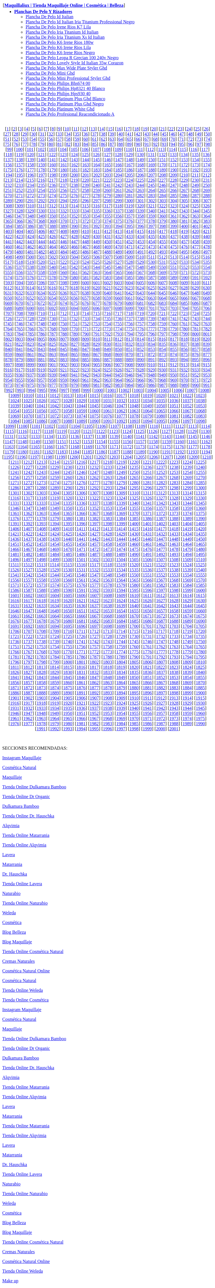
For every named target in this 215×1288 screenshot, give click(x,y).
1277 (94, 482)
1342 (160, 503)
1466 (14, 549)
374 (107, 221)
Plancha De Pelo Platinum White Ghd (60, 109)
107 (96, 149)
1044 (81, 405)
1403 (173, 523)
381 (184, 221)
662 (140, 298)
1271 (14, 482)
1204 (127, 457)
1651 (81, 610)
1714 (120, 631)
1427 (94, 533)
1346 (14, 508)
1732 (160, 636)
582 (96, 277)
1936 (81, 708)
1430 (133, 533)
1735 (200, 636)
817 (173, 339)
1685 (133, 621)
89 (129, 144)
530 (151, 262)
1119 (61, 431)
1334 (54, 503)
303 (162, 200)
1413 (107, 528)
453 (140, 241)
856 (184, 349)
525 (96, 262)
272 (30, 195)
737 (129, 318)
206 (140, 175)
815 (151, 339)
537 (19, 267)
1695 (67, 626)
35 (77, 134)
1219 (120, 462)
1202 (100, 457)
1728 (107, 636)
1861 (81, 682)
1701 (147, 626)
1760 (133, 646)
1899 (187, 692)
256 (63, 190)
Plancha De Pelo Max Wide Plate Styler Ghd (66, 68)
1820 (133, 667)
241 (107, 185)
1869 (187, 682)
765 (19, 328)
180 (63, 169)
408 (63, 231)
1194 (205, 451)
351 (63, 216)
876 (195, 354)
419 (184, 231)
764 (8, 328)
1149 (35, 441)
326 (206, 205)
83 (77, 144)
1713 (107, 631)
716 (107, 313)
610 (195, 282)
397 (151, 226)
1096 (173, 421)
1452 (27, 544)
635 (52, 293)
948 (151, 375)
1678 (41, 621)
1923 (107, 703)
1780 (200, 651)
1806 (147, 662)
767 (41, 328)
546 (118, 267)
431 (107, 236)
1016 (107, 395)
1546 (81, 575)
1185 (87, 451)
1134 (48, 436)
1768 (41, 651)
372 (85, 221)
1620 (67, 600)
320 (140, 205)
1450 (200, 539)
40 (120, 134)
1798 (41, 662)
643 (140, 293)
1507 (160, 559)
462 (30, 246)
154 (195, 159)
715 (96, 313)
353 (85, 216)
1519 (120, 564)
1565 (133, 580)
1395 (67, 523)
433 (129, 236)
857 (195, 349)
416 (151, 231)
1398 (107, 523)
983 (118, 385)
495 (184, 252)
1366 (81, 513)
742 (184, 318)
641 (118, 293)
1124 (126, 431)
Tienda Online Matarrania (25, 835)
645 (162, 293)
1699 (120, 626)
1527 (27, 569)
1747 (160, 641)
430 (96, 236)
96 (190, 144)
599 (74, 282)
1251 (147, 472)
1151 (61, 441)
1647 (27, 610)
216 (41, 180)
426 (52, 236)
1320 (67, 498)
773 (107, 328)
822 (19, 344)
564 (107, 272)
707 (8, 313)
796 (151, 334)
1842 (27, 677)
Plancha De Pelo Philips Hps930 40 (58, 93)
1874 (54, 687)
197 (41, 175)
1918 (41, 703)
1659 (187, 610)
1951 (81, 713)
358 (140, 216)
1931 (14, 708)
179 (52, 169)
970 (184, 380)
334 (85, 210)
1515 (67, 564)
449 (96, 241)
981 (96, 385)
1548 (107, 575)
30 (33, 134)
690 (30, 308)
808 (74, 339)
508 (118, 257)
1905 (67, 698)
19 (145, 128)
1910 (134, 698)
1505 (133, 559)
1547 (94, 575)
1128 (179, 431)
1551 (147, 575)
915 (206, 364)
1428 (107, 533)
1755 (67, 646)
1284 (187, 482)
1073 (67, 416)
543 (85, 267)
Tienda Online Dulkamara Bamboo (34, 786)
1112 (179, 426)
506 (96, 257)
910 (151, 364)
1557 (27, 580)
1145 (192, 436)
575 (19, 277)
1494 (187, 554)
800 (195, 334)
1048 (133, 405)
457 (184, 241)
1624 (120, 600)
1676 (14, 621)
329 (30, 210)
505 (85, 257)
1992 (54, 728)
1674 (187, 616)
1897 (160, 692)
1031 (107, 400)
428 (74, 236)
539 (41, 267)
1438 (41, 539)
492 (151, 252)
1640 (133, 605)
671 (30, 303)
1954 (120, 713)
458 (195, 241)
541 (63, 267)
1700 (133, 626)
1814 (54, 667)
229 (184, 180)
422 (8, 236)
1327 (160, 498)
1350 (67, 508)
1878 (107, 687)
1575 (67, 585)
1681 (81, 621)
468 (96, 246)
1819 (120, 667)
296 (85, 200)
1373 (173, 513)
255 (52, 190)
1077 (120, 416)
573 (206, 272)
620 (96, 287)
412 (107, 231)
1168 (74, 446)
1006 (178, 390)
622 (118, 287)
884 (74, 359)
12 (84, 128)
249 (195, 185)
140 (41, 159)
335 (96, 210)
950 (173, 375)
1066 (173, 410)
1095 (160, 421)
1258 (41, 477)
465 (63, 246)
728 (30, 318)
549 (151, 267)
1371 (147, 513)
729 (41, 318)
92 (155, 144)
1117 (35, 431)
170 (162, 164)
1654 (120, 610)
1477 (160, 549)
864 (63, 354)
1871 (14, 687)
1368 (107, 513)
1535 (133, 569)
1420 (200, 528)
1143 (166, 436)
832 (129, 344)
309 (19, 205)
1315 (200, 492)
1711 (81, 631)
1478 (173, 549)
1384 (120, 518)
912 (173, 364)
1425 (67, 533)
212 (206, 175)
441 (8, 241)
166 (118, 164)
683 (162, 303)
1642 (160, 605)
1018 (133, 395)
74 (208, 139)
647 (184, 293)
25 (197, 128)
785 (30, 334)
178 (41, 169)
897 (8, 364)
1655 (133, 610)
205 (129, 175)
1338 (107, 503)
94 (173, 144)
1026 (41, 400)
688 (8, 308)
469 (107, 246)
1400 (133, 523)
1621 (81, 600)
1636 (81, 605)
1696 (81, 626)
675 (74, 303)
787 (52, 334)
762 (195, 323)
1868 (173, 682)
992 (9, 390)
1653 (107, 610)
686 (195, 303)
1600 (200, 590)
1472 (94, 549)
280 (118, 195)
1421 (14, 533)
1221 (147, 462)
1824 (187, 667)
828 (85, 344)
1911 (147, 698)
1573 (41, 585)
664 (162, 298)
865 (74, 354)
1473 (107, 549)
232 (8, 185)
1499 (54, 559)
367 (30, 221)
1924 (120, 703)
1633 (41, 605)
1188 (127, 451)
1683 (107, 621)
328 (19, 210)
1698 (107, 626)
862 (41, 354)
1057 (54, 410)
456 (173, 241)
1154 (100, 441)
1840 (200, 672)
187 (140, 169)
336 (107, 210)
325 (195, 205)
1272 (27, 482)
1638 (107, 605)
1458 (107, 544)
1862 (94, 682)
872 (151, 354)
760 (173, 323)
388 (52, 226)
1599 (187, 590)
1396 (81, 523)
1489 (120, 554)
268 (195, 190)
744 (206, 318)
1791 (147, 657)
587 (151, 277)
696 (96, 308)
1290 (67, 487)
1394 (54, 523)
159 (41, 164)
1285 (200, 482)
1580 (133, 585)
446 (63, 241)
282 (140, 195)
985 (140, 385)
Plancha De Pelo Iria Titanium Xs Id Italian (65, 37)
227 (162, 180)
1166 (48, 446)
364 (206, 216)
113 (161, 149)
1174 (153, 446)
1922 (94, 703)
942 (85, 375)
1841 (14, 677)
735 (107, 318)
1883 (173, 687)
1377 (27, 518)
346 (8, 216)
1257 (27, 477)
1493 (173, 554)
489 (118, 252)
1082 (187, 416)
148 (129, 159)
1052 (187, 405)
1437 (27, 539)
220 (85, 180)
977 (52, 385)
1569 (187, 580)
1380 (67, 518)
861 (30, 354)
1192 (179, 451)
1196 (21, 457)
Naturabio (11, 893)
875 (184, 354)
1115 (9, 431)
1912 (160, 698)
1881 (147, 687)
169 (151, 164)
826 (63, 344)
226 (151, 180)
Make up (10, 1280)
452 (129, 241)
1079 (147, 416)
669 (8, 303)
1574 (54, 585)
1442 (94, 539)
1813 (41, 667)
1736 (14, 641)
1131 (9, 436)
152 (173, 159)
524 (85, 262)
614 (30, 287)
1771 (81, 651)
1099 (9, 426)
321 (151, 205)
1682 (94, 621)
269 (206, 190)
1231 (81, 467)
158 (30, 164)
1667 (94, 616)
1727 (94, 636)
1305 (67, 492)
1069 (14, 416)
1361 (14, 513)
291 (30, 200)
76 (16, 144)
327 (8, 210)
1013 (67, 395)
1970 (133, 718)
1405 (200, 523)
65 (129, 139)
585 (129, 277)
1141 (140, 436)
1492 (160, 554)
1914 (187, 698)
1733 (173, 636)
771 (85, 328)
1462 (160, 544)
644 (151, 293)
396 (140, 226)
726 (8, 318)
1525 (200, 564)
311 (41, 205)
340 (151, 210)
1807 (160, 662)
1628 (173, 600)
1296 (147, 487)
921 (63, 369)
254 (41, 190)
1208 (180, 457)
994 (31, 390)
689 (19, 308)
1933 (41, 708)
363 (195, 216)
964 (118, 380)
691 (41, 308)
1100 (22, 426)
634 (41, 293)
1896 (147, 692)
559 (52, 272)
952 (195, 375)
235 (41, 185)
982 (107, 385)
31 (42, 134)
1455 (67, 544)
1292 (94, 487)
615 (41, 287)
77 (24, 144)
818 (184, 339)
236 (52, 185)
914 (195, 364)
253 (30, 190)
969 (173, 380)
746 (19, 323)
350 (52, 216)
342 (173, 210)
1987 (160, 723)
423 (19, 236)
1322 (94, 498)
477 (195, 246)
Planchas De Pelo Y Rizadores (43, 11)
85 (94, 144)
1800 (67, 662)
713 (74, 313)
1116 (22, 431)
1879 (120, 687)
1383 (107, 518)
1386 (147, 518)
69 (164, 139)
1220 (133, 462)
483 (52, 252)
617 (63, 287)
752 (85, 323)
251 (8, 190)
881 (41, 359)
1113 (192, 426)
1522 (160, 564)
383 (206, 221)
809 (85, 339)
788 (63, 334)
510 (140, 257)
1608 (107, 595)
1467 (27, 549)
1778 (173, 651)
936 (19, 375)
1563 (107, 580)
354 (96, 216)
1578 (107, 585)
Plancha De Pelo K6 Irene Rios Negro (60, 52)
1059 (81, 410)
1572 (27, 585)
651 (19, 298)
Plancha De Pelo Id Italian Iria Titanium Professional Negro (80, 21)
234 (30, 185)
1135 (61, 436)
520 (41, 262)
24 (189, 128)
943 (96, 375)
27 (7, 134)
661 (129, 298)
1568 (173, 580)
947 (140, 375)
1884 (187, 687)
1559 (54, 580)
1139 (113, 436)
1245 (67, 472)
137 (8, 159)
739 (151, 318)
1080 (160, 416)
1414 (120, 528)
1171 (113, 446)
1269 (187, 477)
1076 (107, 416)
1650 (67, 610)
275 (63, 195)
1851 (147, 677)
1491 (147, 554)
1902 (27, 698)
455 (162, 241)
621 (107, 287)
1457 (94, 544)
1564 (120, 580)
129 (129, 154)
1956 (147, 713)
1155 (113, 441)
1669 (120, 616)
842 (30, 349)
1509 (187, 559)
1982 (94, 723)
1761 (147, 646)
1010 (27, 395)
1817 (94, 667)
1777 (160, 651)
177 (30, 169)
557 (30, 272)
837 (184, 344)
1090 (94, 421)
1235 (133, 467)
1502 (94, 559)
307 (206, 200)
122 (52, 154)
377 (140, 221)
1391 (14, 523)
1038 (200, 400)
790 (85, 334)
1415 (133, 528)
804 (30, 339)
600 (85, 282)
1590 (67, 590)
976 (41, 385)
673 (52, 303)
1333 (41, 503)
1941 (147, 708)
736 (118, 318)
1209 (193, 457)
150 (151, 159)
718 (129, 313)
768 (52, 328)
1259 (54, 477)
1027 (54, 400)
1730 (133, 636)
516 (206, 257)
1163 (9, 446)
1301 (14, 492)
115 (183, 149)
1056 (41, 410)
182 (85, 169)
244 (140, 185)
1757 (94, 646)
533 (184, 262)
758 (151, 323)
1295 (133, 487)
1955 (133, 713)
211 (195, 175)
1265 (133, 477)
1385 (133, 518)
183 (96, 169)
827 (74, 344)
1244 (54, 472)
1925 (133, 703)
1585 (200, 585)
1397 (94, 523)
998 (75, 390)
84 (85, 144)
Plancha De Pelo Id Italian (49, 16)
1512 (27, 564)
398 (162, 226)
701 (151, 308)
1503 (107, 559)
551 (173, 267)
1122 (100, 431)
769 (63, 328)
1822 (160, 667)
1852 (160, 677)
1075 (94, 416)
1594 (120, 590)
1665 (67, 616)
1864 (120, 682)
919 (41, 369)
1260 (67, 477)
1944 (187, 708)
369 (52, 221)
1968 (107, 718)
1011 (41, 395)
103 (52, 149)
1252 (160, 472)
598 (63, 282)
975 (30, 385)
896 (206, 359)
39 (111, 134)
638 (85, 293)
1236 (147, 467)
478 (206, 246)
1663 (41, 616)
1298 (173, 487)
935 (8, 375)
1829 (54, 672)
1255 (200, 472)
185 (118, 169)
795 (140, 334)
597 (52, 282)
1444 (120, 539)
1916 (14, 703)
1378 (41, 518)
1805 (133, 662)
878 (8, 359)
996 (53, 390)
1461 (147, 544)
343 (184, 210)
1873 (41, 687)
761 (184, 323)
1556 (14, 580)
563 (96, 272)
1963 (41, 718)
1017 (120, 395)
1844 (54, 677)
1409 (54, 528)
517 (8, 262)
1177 (192, 446)
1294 (120, 487)
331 (52, 210)
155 (206, 159)
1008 (204, 390)
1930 (200, 703)
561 (74, 272)
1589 (54, 590)
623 (129, 287)
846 (74, 349)
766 (30, 328)
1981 (81, 723)
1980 (67, 723)
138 (19, 159)
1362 (27, 513)
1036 (173, 400)
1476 (147, 549)
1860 (67, 682)
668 (206, 298)
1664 (54, 616)
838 (195, 344)
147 (118, 159)
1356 (147, 508)
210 (184, 175)
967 (151, 380)
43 (146, 134)
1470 (67, 549)
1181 (35, 451)
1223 (173, 462)
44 (155, 134)
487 (96, 252)
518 (19, 262)
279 (107, 195)
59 (77, 139)
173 (195, 164)
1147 (9, 441)
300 (129, 200)
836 (173, 344)
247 (173, 185)
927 (129, 369)
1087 (54, 421)
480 (19, 252)
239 (85, 185)
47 (181, 134)
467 (85, 246)
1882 (160, 687)
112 (150, 149)
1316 (14, 498)
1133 (35, 436)
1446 (147, 539)
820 (206, 339)
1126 (152, 431)
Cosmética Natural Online (26, 970)
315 (85, 205)
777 (151, 328)
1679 (54, 621)
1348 (41, 508)
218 (63, 180)
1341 (147, 503)
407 (52, 231)
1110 (154, 426)
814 (140, 339)
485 (74, 252)
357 (129, 216)
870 (129, 354)
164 (96, 164)
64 (120, 139)
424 (30, 236)
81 (59, 144)
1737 (27, 641)
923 (85, 369)
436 (162, 236)
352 (74, 216)
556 (19, 272)
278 (96, 195)
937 (30, 375)
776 (140, 328)
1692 (27, 626)
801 (206, 334)
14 (101, 128)
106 (85, 149)
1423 (41, 533)
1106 (101, 426)
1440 (67, 539)
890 (140, 359)
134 (184, 154)
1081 (173, 416)
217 (52, 180)
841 (19, 349)
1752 (27, 646)
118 (8, 154)
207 (151, 175)
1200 (73, 457)
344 (195, 210)
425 (41, 236)
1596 (147, 590)
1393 (41, 523)
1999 (147, 728)
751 (74, 323)
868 (107, 354)
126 (96, 154)
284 (162, 195)
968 (162, 380)
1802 (94, 662)
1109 (141, 426)
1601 (14, 595)
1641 (147, 605)
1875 (67, 687)
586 (140, 277)
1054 (14, 410)
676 (85, 303)
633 (30, 293)
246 (162, 185)
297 (96, 200)
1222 (160, 462)
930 (162, 369)
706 (206, 308)
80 (51, 144)
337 (118, 210)
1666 (81, 616)
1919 (54, 703)
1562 (94, 580)
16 (119, 128)
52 (16, 139)
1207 (166, 457)
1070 (27, 416)
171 (173, 164)
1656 (147, 610)
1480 (200, 549)
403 (8, 231)
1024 (14, 400)
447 (74, 241)
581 (85, 277)
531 (162, 262)
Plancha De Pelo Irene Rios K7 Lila (58, 26)
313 (63, 205)
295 (74, 200)
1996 (107, 728)
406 (41, 231)
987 (162, 385)
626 (162, 287)
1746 (147, 641)
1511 (14, 564)
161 (63, 164)
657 (85, 298)
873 (162, 354)
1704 (187, 626)
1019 (147, 395)
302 (151, 200)
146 (107, 159)
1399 (120, 523)
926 (118, 369)
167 (129, 164)
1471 (81, 549)
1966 (81, 718)
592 (206, 277)
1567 (160, 580)
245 (151, 185)
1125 (139, 431)
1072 (54, 416)
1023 (200, 395)
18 (136, 128)
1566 (147, 580)
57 (59, 139)
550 (162, 267)
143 (74, 159)
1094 (147, 421)
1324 (120, 498)
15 (110, 128)
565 (118, 272)
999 (86, 390)
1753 (41, 646)
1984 (120, 723)
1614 (187, 595)
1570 (200, 580)
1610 (134, 595)
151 (162, 159)
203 (107, 175)
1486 (81, 554)
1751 (14, 646)
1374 (187, 513)
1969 (120, 718)
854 (162, 349)
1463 (173, 544)
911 (162, 364)
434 (140, 236)
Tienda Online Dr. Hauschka (28, 815)
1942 (160, 708)
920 (52, 369)
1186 (100, 451)
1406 (14, 528)
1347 (27, 508)
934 (206, 369)
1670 (133, 616)
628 (184, 287)
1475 (133, 549)
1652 (94, 610)
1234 (120, 467)
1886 (14, 692)
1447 (160, 539)
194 (8, 175)
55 (42, 139)
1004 (151, 390)
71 (181, 139)
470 (118, 246)
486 (85, 252)
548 (140, 267)
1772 (94, 651)
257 (74, 190)
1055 (27, 410)
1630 (200, 600)
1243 (41, 472)
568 (151, 272)
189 (162, 169)
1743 (107, 641)
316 (96, 205)
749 (52, 323)
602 (107, 282)
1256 (14, 477)
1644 (187, 605)
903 (74, 364)
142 (63, 159)
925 (107, 369)
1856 (14, 682)
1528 (41, 569)
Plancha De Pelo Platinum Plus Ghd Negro (65, 103)
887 (107, 359)
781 (195, 328)
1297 (160, 487)
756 (129, 323)
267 (184, 190)
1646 (14, 610)
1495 (200, 554)
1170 (100, 446)
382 (195, 221)
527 (118, 262)
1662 (27, 616)
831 (118, 344)
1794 (187, 657)
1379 (54, 518)
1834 (120, 672)
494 (173, 252)
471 (129, 246)
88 (120, 144)
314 (74, 205)
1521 (147, 564)
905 (96, 364)
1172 (127, 446)
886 (96, 359)
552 (184, 267)
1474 (120, 549)
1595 (133, 590)
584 (118, 277)
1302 (27, 492)
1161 (192, 441)
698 (118, 308)
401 (195, 226)
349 (41, 216)
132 (162, 154)
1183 (61, 451)
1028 (67, 400)
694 (74, 308)
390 (74, 226)
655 (63, 298)
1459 (120, 544)
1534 (120, 569)
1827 (27, 672)
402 (206, 226)
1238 (173, 467)
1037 (187, 400)
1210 (206, 457)
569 (162, 272)
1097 (187, 421)
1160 (179, 441)
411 (96, 231)
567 (140, 272)
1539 (187, 569)
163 (85, 164)
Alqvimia (10, 825)
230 (195, 180)
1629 (187, 600)
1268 (173, 477)
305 (184, 200)
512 (162, 257)
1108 (127, 426)
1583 (173, 585)
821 (8, 344)
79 (42, 144)
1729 (120, 636)
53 (24, 139)
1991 (41, 728)
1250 (133, 472)
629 (195, 287)
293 (52, 200)
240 (96, 185)
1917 (27, 703)
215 (30, 180)
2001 (173, 728)
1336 (81, 503)
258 (85, 190)
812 (118, 339)
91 (146, 144)
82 (68, 144)
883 (63, 359)
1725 (67, 636)
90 (138, 144)
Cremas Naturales (18, 961)
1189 (140, 451)
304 (173, 200)
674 (63, 303)
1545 (67, 575)
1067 (187, 410)
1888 (41, 692)
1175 (166, 446)
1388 (173, 518)
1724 (54, 636)
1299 (187, 487)
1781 (14, 657)
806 (52, 339)
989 (184, 385)
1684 (120, 621)
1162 (205, 441)
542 (74, 267)
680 (129, 303)
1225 (200, 462)
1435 (200, 533)
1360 (200, 508)
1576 (81, 585)
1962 (27, 718)
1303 (41, 492)
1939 (120, 708)
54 (33, 139)
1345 (200, 503)
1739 (54, 641)
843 (41, 349)
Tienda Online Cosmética (25, 999)
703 (173, 308)
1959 (187, 713)
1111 (166, 426)
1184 (74, 451)
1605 (67, 595)
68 (155, 139)
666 (184, 298)
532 (173, 262)
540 (52, 267)
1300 (200, 487)
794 (129, 334)
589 (173, 277)
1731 (147, 636)
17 (127, 128)
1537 (160, 569)
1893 (107, 692)
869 (118, 354)
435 (151, 236)
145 (96, 159)
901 (52, 364)
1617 (27, 600)
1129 (192, 431)
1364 (54, 513)
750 (63, 323)
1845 (67, 677)
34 (68, 134)
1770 (67, 651)
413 (118, 231)
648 (195, 293)
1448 (173, 539)
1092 (120, 421)
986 (151, 385)
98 (208, 144)
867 (96, 354)
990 (195, 385)
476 (184, 246)
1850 (133, 677)
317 (107, 205)
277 (85, 195)
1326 (147, 498)
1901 (14, 698)
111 (140, 149)
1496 (14, 559)
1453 (41, 544)
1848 (107, 677)
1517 (94, 564)
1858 (41, 682)
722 (173, 313)
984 (129, 385)
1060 (94, 410)
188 (151, 169)
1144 (179, 436)
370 (63, 221)
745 (8, 323)
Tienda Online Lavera (22, 883)
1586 (14, 590)
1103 (62, 426)
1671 (147, 616)
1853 (173, 677)
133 (173, 154)
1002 (124, 390)
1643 (173, 605)
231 (206, 180)
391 (85, 226)
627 (173, 287)
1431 (147, 533)
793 (118, 334)
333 (74, 210)
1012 (54, 395)
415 (140, 231)
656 (74, 298)
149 (140, 159)
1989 (187, 723)
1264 (120, 477)
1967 (94, 718)
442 (19, 241)
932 (184, 369)
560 (63, 272)
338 (129, 210)
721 (162, 313)
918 (30, 369)
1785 (67, 657)
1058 (67, 410)
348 (30, 216)
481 (30, 252)
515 (195, 257)
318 (118, 205)
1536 (147, 569)
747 (30, 323)
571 (184, 272)
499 (19, 257)
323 (173, 205)
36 (85, 134)
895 (195, 359)
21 (162, 128)
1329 (187, 498)
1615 (200, 595)
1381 (81, 518)
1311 (147, 492)
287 (195, 195)
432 (118, 236)
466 (74, 246)
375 (118, 221)
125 (85, 154)
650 (8, 298)
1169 (87, 446)
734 (96, 318)
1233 (107, 467)
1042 (54, 405)
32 (51, 134)
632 (19, 293)
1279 (120, 482)
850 (118, 349)
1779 (187, 651)
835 (162, 344)
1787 (94, 657)
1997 (120, 728)
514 (184, 257)
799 (184, 334)
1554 (187, 575)
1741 (81, 641)
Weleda (9, 912)
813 (129, 339)
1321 (81, 498)
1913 (173, 698)
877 (206, 354)
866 (85, 354)
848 (96, 349)
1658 (173, 610)
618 (74, 287)
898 (19, 364)
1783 (41, 657)
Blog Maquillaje (17, 941)
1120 (74, 431)
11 (75, 128)
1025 (27, 400)
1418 (173, 528)
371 (74, 221)
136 (206, 154)
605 (140, 282)
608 (173, 282)
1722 (27, 636)
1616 (14, 600)
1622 (94, 600)
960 (74, 380)
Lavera (8, 854)
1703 (173, 626)
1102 (49, 426)
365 (8, 221)
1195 (8, 457)
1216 (80, 462)
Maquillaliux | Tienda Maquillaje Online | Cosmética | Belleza (63, 5)
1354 (120, 508)
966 (140, 380)
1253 (173, 472)
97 (199, 144)
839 (206, 344)
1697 (94, 626)
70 (173, 139)
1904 (54, 698)
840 (8, 349)
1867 (160, 682)
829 (96, 344)
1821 (147, 667)
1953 (107, 713)
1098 (200, 421)
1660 (200, 610)
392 (96, 226)
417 (162, 231)
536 (8, 267)
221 (96, 180)
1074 (81, 416)
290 (19, 200)
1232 (94, 467)
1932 (27, 708)
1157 (140, 441)
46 (173, 134)
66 (138, 139)
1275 (67, 482)
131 (151, 154)
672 (41, 303)
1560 (67, 580)
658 (96, 298)
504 (74, 257)
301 (140, 200)
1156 (127, 441)
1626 (147, 600)
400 (184, 226)
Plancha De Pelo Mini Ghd (50, 73)
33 (59, 134)
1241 (14, 472)
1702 (160, 626)
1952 (94, 713)
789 (74, 334)
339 (140, 210)
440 (206, 236)
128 (118, 154)
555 (8, 272)
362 (184, 216)
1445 (133, 539)
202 (96, 175)
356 (118, 216)
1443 (107, 539)
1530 (67, 569)
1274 (54, 482)
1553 (173, 575)
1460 (133, 544)
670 (19, 303)
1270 (200, 477)
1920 (67, 703)
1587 (27, 590)
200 (74, 175)
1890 (67, 692)
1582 (160, 585)
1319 (54, 498)
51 (7, 139)
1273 (41, 482)
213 (8, 180)
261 (118, 190)
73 (199, 139)
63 (111, 139)
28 (16, 134)
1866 (147, 682)
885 (85, 359)
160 (52, 164)
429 (85, 236)
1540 (200, 569)
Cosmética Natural (19, 767)
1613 (173, 595)
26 (206, 128)
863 (52, 354)
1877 (94, 687)
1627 (160, 600)
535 (206, 262)
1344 (187, 503)
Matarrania (12, 864)
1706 (14, 631)
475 (173, 246)
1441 (81, 539)
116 (194, 149)
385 (19, 226)
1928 (173, 703)
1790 (133, 657)
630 (206, 287)
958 (52, 380)
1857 (27, 682)
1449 (187, 539)
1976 (14, 723)
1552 (160, 575)
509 (129, 257)
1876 (81, 687)
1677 (27, 621)
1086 (41, 421)
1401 (147, 523)
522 (63, 262)
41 (129, 134)
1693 (41, 626)
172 (184, 164)
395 (129, 226)
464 (52, 246)
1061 (107, 410)
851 (129, 349)
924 (96, 369)
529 (140, 262)
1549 (120, 575)
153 (184, 159)
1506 (147, 559)
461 (19, 246)
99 (9, 149)
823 (30, 344)
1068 (200, 410)
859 (8, 354)
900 (41, 364)
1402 (160, 523)
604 (129, 282)
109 (118, 149)
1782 (27, 657)
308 (8, 205)
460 (8, 246)
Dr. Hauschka (14, 874)
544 (96, 267)
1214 (54, 462)
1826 (14, 672)
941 (74, 375)
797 (162, 334)
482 (41, 252)
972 (206, 380)
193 (206, 169)
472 (140, 246)
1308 (107, 492)
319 (129, 205)
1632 (27, 605)
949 (162, 375)
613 (19, 287)
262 (129, 190)
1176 (179, 446)
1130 (205, 431)
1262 (94, 477)
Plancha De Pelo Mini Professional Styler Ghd (68, 78)
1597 (160, 590)
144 (85, 159)
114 (172, 149)
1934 (54, 708)
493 (162, 252)
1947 (27, 713)
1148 (22, 441)
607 (162, 282)
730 (52, 318)
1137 (87, 436)
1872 (27, 687)
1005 (164, 390)
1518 (107, 564)
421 (206, 231)
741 (173, 318)
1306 (81, 492)
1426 (81, 533)
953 (206, 375)
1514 (54, 564)
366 (19, 221)
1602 (27, 595)
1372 (160, 513)
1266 (147, 477)
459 (206, 241)
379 (162, 221)
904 (85, 364)
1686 (147, 621)
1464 (187, 544)
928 (140, 369)
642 (129, 293)
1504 (120, 559)
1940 (133, 708)
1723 (41, 636)
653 (41, 298)
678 (107, 303)
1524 (187, 564)
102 (41, 149)
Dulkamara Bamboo (20, 806)
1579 (120, 585)
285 (173, 195)
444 (41, 241)
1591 (81, 590)
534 (195, 262)
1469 (54, 549)
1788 (107, 657)
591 (195, 277)
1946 (14, 713)
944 (107, 375)
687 (206, 303)
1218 (107, 462)
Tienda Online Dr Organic (26, 796)
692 (52, 308)
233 (19, 185)
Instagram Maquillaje (21, 757)
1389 (187, 518)
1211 (14, 462)
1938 (107, 708)
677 (96, 303)
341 (162, 210)
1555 (200, 575)
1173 (140, 446)
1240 (200, 467)
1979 (54, 723)
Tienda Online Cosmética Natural (32, 951)
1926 (147, 703)
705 (195, 308)
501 (41, 257)
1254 (187, 472)
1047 (120, 405)
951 (184, 375)
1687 (160, 621)
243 (129, 185)
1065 (160, 410)
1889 (54, 692)
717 (118, 313)
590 (184, 277)
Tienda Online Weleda (22, 990)
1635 (67, 605)
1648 (41, 610)
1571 (14, 585)
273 (41, 195)
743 (195, 318)
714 (85, 313)
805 (41, 339)
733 (85, 318)
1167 (61, 446)
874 (173, 354)
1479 (187, 549)
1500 (67, 559)
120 (30, 154)
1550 (133, 575)
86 (103, 144)
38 (103, 134)
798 (173, 334)
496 (195, 252)
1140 (127, 436)
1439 (54, 539)
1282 (160, 482)
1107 (114, 426)
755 (118, 323)
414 (129, 231)
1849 (120, 677)
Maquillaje (12, 777)
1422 (27, 533)
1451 (14, 544)
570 (173, 272)
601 (96, 282)
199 (63, 175)
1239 (187, 467)
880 (30, 359)
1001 (111, 390)
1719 (187, 631)
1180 (22, 451)
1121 (87, 431)
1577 (94, 585)
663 (151, 298)
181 (74, 169)
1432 (160, 533)
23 (180, 128)
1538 (173, 569)
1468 (41, 549)
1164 (22, 446)
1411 (81, 528)
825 (52, 344)
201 (85, 175)
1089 (81, 421)
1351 (81, 508)
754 (107, 323)
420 (195, 231)
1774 (120, 651)
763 (206, 323)
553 (195, 267)
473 (151, 246)
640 (107, 293)
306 (195, 200)
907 (118, 364)
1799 (54, 662)
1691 (14, 626)
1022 (187, 395)
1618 (41, 600)
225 (140, 180)
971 (195, 380)
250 (206, 185)
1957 (160, 713)
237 (63, 185)
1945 (200, 708)
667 (195, 298)
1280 (133, 482)
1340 (133, 503)
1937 (94, 708)
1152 (74, 441)
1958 (173, 713)
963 (107, 380)
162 (74, 164)
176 (19, 169)
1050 (160, 405)
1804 (120, 662)
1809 (187, 662)
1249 (120, 472)
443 (30, 241)
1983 (107, 723)
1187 (113, 451)
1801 (81, 662)
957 (41, 380)
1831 (81, 672)
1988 (173, 723)
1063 (133, 410)
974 (19, 385)
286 (184, 195)
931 (173, 369)
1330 (200, 498)
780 (184, 328)
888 (118, 359)
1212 (27, 462)
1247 (94, 472)
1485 (67, 554)
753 (96, 323)
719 (140, 313)
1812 (27, 667)
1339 (120, 503)
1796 (14, 662)
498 (8, 257)
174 (206, 164)
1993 (67, 728)
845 (63, 349)
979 (74, 385)
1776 (147, 651)
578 (52, 277)
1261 (81, 477)
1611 (147, 595)
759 (162, 323)
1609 (120, 595)
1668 (107, 616)
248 (184, 185)
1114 (205, 426)
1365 (67, 513)
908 (129, 364)
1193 (192, 451)
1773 (107, 651)
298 (107, 200)
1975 (200, 718)
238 (74, 185)
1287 (27, 487)
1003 (138, 390)
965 (129, 380)
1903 (41, 698)
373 (96, 221)
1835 (133, 672)
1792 (160, 657)
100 (19, 149)
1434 (187, 533)
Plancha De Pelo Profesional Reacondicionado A (70, 114)
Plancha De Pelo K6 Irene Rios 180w (60, 42)
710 (41, 313)
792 (107, 334)
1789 (120, 657)
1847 (94, 677)
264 (151, 190)
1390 (200, 518)
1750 (200, 641)
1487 (94, 554)
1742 (94, 641)
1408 (41, 528)
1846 (81, 677)
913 (184, 364)
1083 (200, 416)
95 (181, 144)
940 (63, 375)
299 (118, 200)
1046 (107, 405)
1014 (80, 395)
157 (19, 164)
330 (41, 210)
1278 (107, 482)
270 (8, 195)
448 (85, 241)
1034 (147, 400)
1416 (147, 528)
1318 (41, 498)
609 (184, 282)
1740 (67, 641)
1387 (160, 518)
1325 (133, 498)
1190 (153, 451)
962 (96, 380)
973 (8, 385)
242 (118, 185)
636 (63, 293)
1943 (173, 708)
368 (41, 221)
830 (107, 344)
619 (85, 287)
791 (96, 334)
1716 (147, 631)
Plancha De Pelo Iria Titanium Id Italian (62, 32)
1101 (36, 426)
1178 (205, 446)
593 (8, 282)
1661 (14, 616)
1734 (187, 636)
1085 (27, 421)
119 (19, 154)
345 (206, 210)
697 (107, 308)
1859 (54, 682)
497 (206, 252)
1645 (200, 605)
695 (85, 308)
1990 (200, 723)
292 (41, 200)
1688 (173, 621)
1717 (160, 631)
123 (63, 154)
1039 (14, 405)
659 (107, 298)
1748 (173, 641)
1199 (60, 457)
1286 (14, 487)
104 (63, 149)
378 (151, 221)
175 (8, 169)
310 (30, 205)
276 (74, 195)
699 (129, 308)
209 (173, 175)
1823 (173, 667)
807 (63, 339)
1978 (41, 723)
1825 (200, 667)
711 (52, 313)
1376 (14, 518)
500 (30, 257)
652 (30, 298)
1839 (187, 672)
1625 (133, 600)
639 (96, 293)
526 (107, 262)
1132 (22, 436)
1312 (160, 492)
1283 (173, 482)
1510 (200, 559)
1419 (187, 528)
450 (107, 241)
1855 (200, 677)
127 (107, 154)
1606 (81, 595)
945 (118, 375)
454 (151, 241)
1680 (67, 621)
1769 (54, 651)
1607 (94, 595)
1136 (74, 436)
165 (107, 164)
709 (30, 313)
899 (30, 364)
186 (129, 169)
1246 (81, 472)
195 (19, 175)
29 (24, 134)
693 (63, 308)
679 (118, 303)
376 (129, 221)
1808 (173, 662)
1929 (187, 703)
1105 (88, 426)
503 (63, 257)
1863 (107, 682)
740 (162, 318)
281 (129, 195)
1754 (54, 646)
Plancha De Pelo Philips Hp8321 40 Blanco (65, 88)
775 (129, 328)
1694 (54, 626)
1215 (67, 462)
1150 (48, 441)
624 (140, 287)
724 (195, 313)
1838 (173, 672)
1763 (173, 646)
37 (94, 134)
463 (41, 246)
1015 (94, 395)
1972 (160, 718)
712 (63, 313)
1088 (67, 421)
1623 (107, 600)
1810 (200, 662)
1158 (153, 441)
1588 (41, 590)
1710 (67, 631)
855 (173, 349)
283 (151, 195)
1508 (173, 559)
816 (162, 339)
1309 (120, 492)
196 (30, 175)
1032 (120, 400)
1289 (54, 487)
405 (30, 231)
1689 (187, 621)
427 (63, 236)
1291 (81, 487)
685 (184, 303)
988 (173, 385)
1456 (81, 544)
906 (107, 364)
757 (140, 323)
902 (63, 364)
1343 (173, 503)
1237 (160, 467)
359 (151, 216)
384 (8, 226)
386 (30, 226)
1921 (81, 703)
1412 (94, 528)
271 (19, 195)
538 (30, 267)
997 (64, 390)
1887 (27, 692)
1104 (75, 426)
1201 (87, 457)
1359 (187, 508)
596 (41, 282)
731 (63, 318)
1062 (120, 410)
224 (129, 180)
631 (8, 293)
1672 (160, 616)
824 (41, 344)
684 (173, 303)
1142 (153, 436)
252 (19, 190)
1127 (166, 431)
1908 (107, 698)
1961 (14, 718)
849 (107, 349)
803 (19, 339)
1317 (27, 498)
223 (118, 180)
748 (41, 323)
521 (52, 262)
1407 (27, 528)
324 (184, 205)
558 (41, 272)
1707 (27, 631)
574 (8, 277)
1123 (113, 431)
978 (63, 385)
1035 (160, 400)
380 (173, 221)
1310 (134, 492)
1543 (41, 575)
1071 (41, 416)
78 (33, 144)
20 (154, 128)
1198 (47, 457)
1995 (94, 728)
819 (195, 339)
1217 (94, 462)
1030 (94, 400)
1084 (14, 421)
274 (52, 195)
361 (173, 216)
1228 (41, 467)
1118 (48, 431)
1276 (81, 482)
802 (8, 339)
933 (195, 369)
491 (140, 252)
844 (52, 349)
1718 (173, 631)
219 (74, 180)
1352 (94, 508)
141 (52, 159)
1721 (14, 636)
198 (52, 175)
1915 (200, 698)
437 (173, 236)
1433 (173, 533)
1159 (166, 441)
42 (138, 134)
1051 (173, 405)
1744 (120, 641)
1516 (80, 564)
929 (151, 369)
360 (162, 216)
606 (151, 282)
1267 (160, 477)
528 (129, 262)
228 (173, 180)
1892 (94, 692)
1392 (27, 523)
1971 (147, 718)
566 (129, 272)
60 (85, 139)
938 (41, 375)
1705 (200, 626)
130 (140, 154)
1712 (94, 631)
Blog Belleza (14, 932)
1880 (133, 687)
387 (41, 226)
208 (162, 175)
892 (162, 359)
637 (74, 293)
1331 (14, 503)
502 (52, 257)
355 (107, 216)
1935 (67, 708)
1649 (54, 610)
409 (74, 231)
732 (74, 318)
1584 (187, 585)
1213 (41, 462)
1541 (14, 575)
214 (19, 180)
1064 (147, 410)
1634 (54, 605)
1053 (200, 405)
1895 (133, 692)
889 (129, 359)
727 (19, 318)
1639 (120, 605)
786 (41, 334)
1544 (54, 575)
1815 (67, 667)
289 (8, 200)
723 (184, 313)
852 (140, 349)
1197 (34, 457)
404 (19, 231)
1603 (41, 595)
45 (164, 134)
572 (195, 272)
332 (63, 210)
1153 (87, 441)
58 (68, 139)
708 (19, 313)
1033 (133, 400)
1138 (100, 436)
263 (140, 190)
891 (151, 359)
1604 (54, 595)
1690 (200, 621)
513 (173, 257)
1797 (27, 662)
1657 (160, 610)
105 (74, 149)
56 (51, 139)
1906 (81, 698)
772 (96, 328)
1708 (41, 631)
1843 (41, 677)
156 (8, 164)
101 (30, 149)
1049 (147, 405)
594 (19, 282)
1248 (107, 472)
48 (190, 134)
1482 (27, 554)
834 (151, 344)
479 (8, 252)
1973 (173, 718)
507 (107, 257)
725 (206, 313)
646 (173, 293)
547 (129, 267)
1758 (107, 646)
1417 (160, 528)
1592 (94, 590)
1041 (41, 405)
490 (129, 252)
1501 (81, 559)
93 (164, 144)
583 (107, 277)
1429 (120, 533)
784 (19, 334)
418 (173, 231)
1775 (133, 651)
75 (7, 144)
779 (173, 328)
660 (118, 298)
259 (96, 190)
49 (199, 134)
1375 (200, 513)
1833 (107, 672)
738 (140, 318)
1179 (9, 451)
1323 (107, 498)
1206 (153, 457)
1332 (27, 503)
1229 (54, 467)
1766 (14, 651)
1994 (81, 728)
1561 (81, 580)
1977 (27, 723)
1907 (94, 698)
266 (173, 190)
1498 (41, 559)
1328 (173, 498)
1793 (173, 657)
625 (151, 287)
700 (140, 308)
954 (8, 380)
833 (140, 344)
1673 (173, 616)
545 (107, 267)
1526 (14, 569)
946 (129, 375)
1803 (107, 662)
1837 (160, 672)
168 (140, 164)
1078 (133, 416)
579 (63, 277)
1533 (107, 569)
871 (140, 354)
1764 (187, 646)
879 (19, 359)
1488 (107, 554)
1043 (67, 405)
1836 (147, 672)
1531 (81, 569)
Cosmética (12, 922)
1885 (200, 687)
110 (129, 149)
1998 (133, 728)
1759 (120, 646)
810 (96, 339)
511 (151, 257)
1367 (94, 513)
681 (140, 303)
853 (151, 349)
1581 (147, 585)
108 (107, 149)
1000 (98, 390)
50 (208, 134)
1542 (27, 575)
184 (107, 169)
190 (173, 169)
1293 (107, 487)
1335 (67, 503)
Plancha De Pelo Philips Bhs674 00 (58, 83)
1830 (67, 672)
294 (63, 200)
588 (162, 277)
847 (85, 349)
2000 (160, 728)
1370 (133, 513)
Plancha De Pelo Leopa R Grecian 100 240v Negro (72, 57)
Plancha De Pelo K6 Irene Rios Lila (58, 47)
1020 (160, 395)
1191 (166, 451)
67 (146, 139)
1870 (200, 682)
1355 (133, 508)
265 (162, 190)
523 (74, 262)
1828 (41, 672)
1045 (94, 405)
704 (184, 308)
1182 (48, 451)
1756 (81, 646)
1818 (107, 667)
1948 (41, 713)
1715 (133, 631)
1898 (173, 692)
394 (118, 226)
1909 (120, 698)
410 (85, 231)
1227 (27, 467)
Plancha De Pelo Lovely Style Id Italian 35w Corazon (74, 62)
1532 (94, 569)
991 (206, 385)
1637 (94, 605)
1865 (133, 682)
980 (85, 385)
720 (151, 313)
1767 (27, 651)
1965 (67, 718)
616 (52, 287)
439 (195, 236)
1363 (41, 513)
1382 (94, 518)
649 (206, 293)
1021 (173, 395)
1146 (205, 436)
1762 (160, 646)
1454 (54, 544)
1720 (200, 631)
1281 (147, 482)
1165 (35, 446)
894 (184, 359)
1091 (107, 421)
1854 (187, 677)
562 (85, 272)
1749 (187, 641)
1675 (200, 616)
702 (162, 308)
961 (85, 380)
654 (52, 298)
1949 (54, 713)
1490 (133, 554)
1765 (200, 646)
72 (190, 139)
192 (195, 169)
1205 (140, 457)
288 (206, 195)
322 (162, 205)
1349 (54, 508)
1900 (200, 692)
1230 (67, 467)
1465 (200, 544)
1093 (133, 421)
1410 (67, 528)
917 (19, 369)
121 (41, 154)
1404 (187, 523)
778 (162, 328)
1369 (120, 513)
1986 (147, 723)
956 (30, 380)
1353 (107, 508)
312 (52, 205)
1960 (200, 713)
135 (195, 154)
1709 (54, 631)
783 (8, 334)
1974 (187, 718)
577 (41, 277)
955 (19, 380)
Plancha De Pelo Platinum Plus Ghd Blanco (65, 98)
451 (118, 241)
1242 (27, 472)
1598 (173, 590)
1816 (80, 667)
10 (67, 128)
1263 (107, 477)
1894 (120, 692)
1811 (14, 667)
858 (206, 349)
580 (74, 277)
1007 (191, 390)
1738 (41, 641)
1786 (81, 657)
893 (173, 359)
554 (206, 267)
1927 (160, 703)
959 (63, 380)
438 (184, 236)
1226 (14, 467)
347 (19, 216)
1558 (41, 580)
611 (206, 282)
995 (42, 390)
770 (74, 328)
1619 (54, 600)
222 (107, 180)
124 (74, 154)
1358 (173, 508)
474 (162, 246)
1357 (160, 508)
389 (63, 226)
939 (52, 375)
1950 (67, 713)
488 (107, 252)
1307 (94, 492)
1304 (54, 492)
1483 (41, 554)
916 (8, 369)
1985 (133, 723)
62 (103, 139)
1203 (113, 457)
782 (206, 328)
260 (107, 190)
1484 (54, 554)
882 (52, 359)
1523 (173, 564)
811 (107, 339)
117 (204, 149)
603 (118, 282)
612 (8, 287)
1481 (14, 554)
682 (151, 303)
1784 (54, 657)
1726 (81, 636)
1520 (133, 564)
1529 (54, 569)
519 (30, 262)
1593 (107, 590)
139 (30, 159)
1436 (14, 539)
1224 (187, 462)
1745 (133, 641)
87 (111, 144)
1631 (14, 605)
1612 (160, 595)
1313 (173, 492)
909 (140, 364)
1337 (94, 503)
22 (171, 128)
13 (92, 128)
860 (19, 354)
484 (63, 252)
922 (74, 369)
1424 (54, 533)
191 (184, 169)
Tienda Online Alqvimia (24, 845)
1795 (200, 657)
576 (30, 277)
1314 (187, 492)
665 (173, 298)
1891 (81, 692)
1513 (41, 564)
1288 (41, 487)
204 (118, 175)
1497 (27, 559)
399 (173, 226)
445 (52, 241)
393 (107, 226)
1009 (14, 395)
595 (30, 282)
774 (118, 328)
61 (94, 139)
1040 (27, 405)
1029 (81, 400)
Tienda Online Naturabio (24, 903)
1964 (54, 718)
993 (20, 390)
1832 (94, 672)
